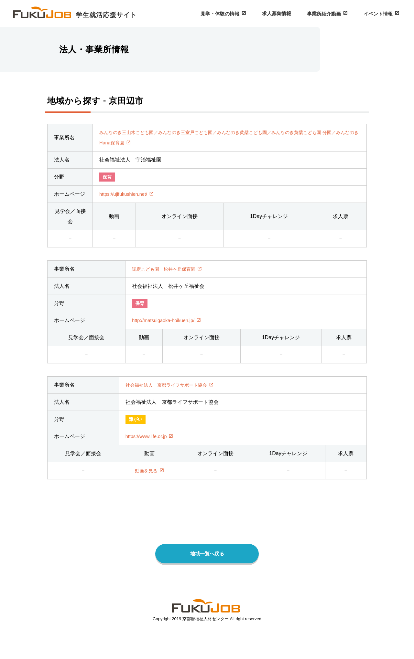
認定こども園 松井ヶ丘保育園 (168, 281)
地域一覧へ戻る (207, 570)
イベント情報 (379, 13)
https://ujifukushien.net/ (122, 201)
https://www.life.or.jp (147, 451)
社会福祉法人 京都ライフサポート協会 (170, 399)
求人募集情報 (284, 13)
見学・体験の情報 (230, 13)
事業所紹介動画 (328, 13)
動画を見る (147, 486)
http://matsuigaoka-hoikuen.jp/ (166, 333)
